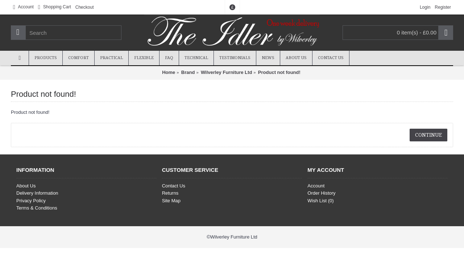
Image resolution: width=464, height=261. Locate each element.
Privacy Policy (31, 200)
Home (168, 72)
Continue (428, 135)
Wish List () (320, 200)
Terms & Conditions (36, 208)
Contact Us (173, 185)
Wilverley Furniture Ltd (226, 72)
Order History (321, 193)
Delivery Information (37, 193)
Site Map (171, 200)
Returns (170, 193)
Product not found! (279, 72)
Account (315, 185)
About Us (26, 185)
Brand (188, 72)
